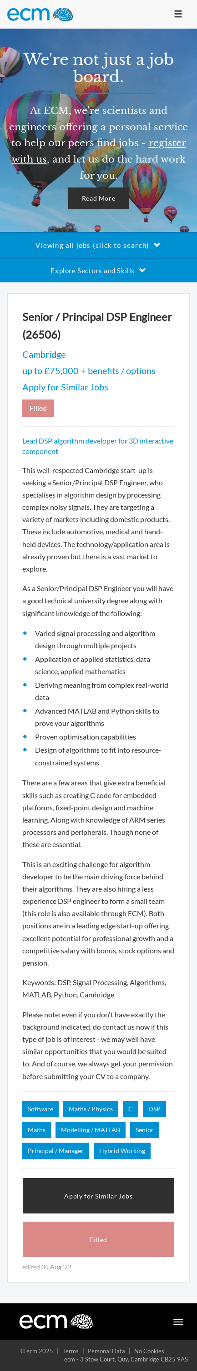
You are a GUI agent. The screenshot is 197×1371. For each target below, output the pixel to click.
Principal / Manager (56, 1150)
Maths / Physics (91, 1109)
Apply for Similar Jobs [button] (98, 1196)
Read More (98, 198)
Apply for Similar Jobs (65, 386)
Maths (36, 1130)
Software (40, 1109)
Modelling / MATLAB (90, 1130)
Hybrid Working (122, 1150)
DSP (154, 1109)
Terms (70, 1351)
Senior (145, 1130)
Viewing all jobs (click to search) (98, 245)
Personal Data (106, 1351)
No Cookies (149, 1351)
